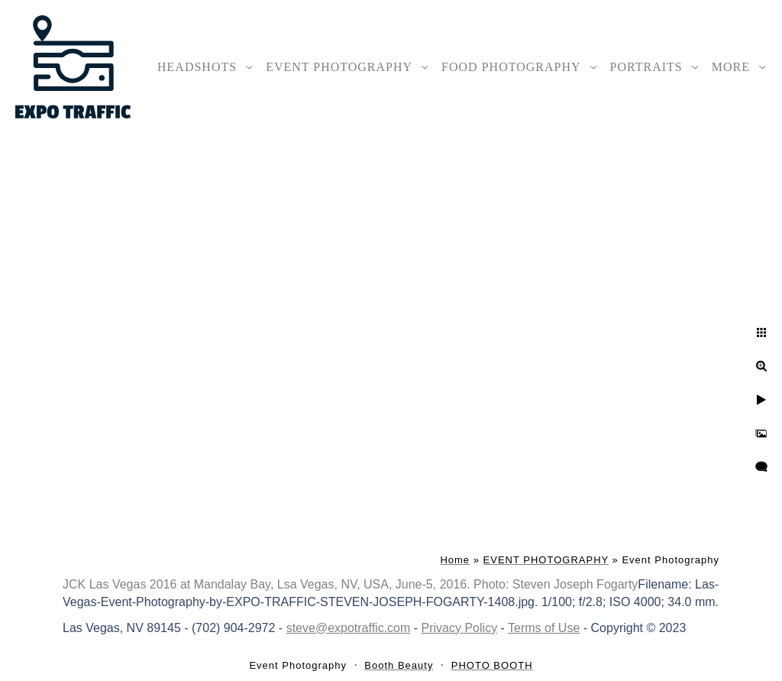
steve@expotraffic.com (348, 627)
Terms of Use (544, 627)
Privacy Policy (460, 627)
